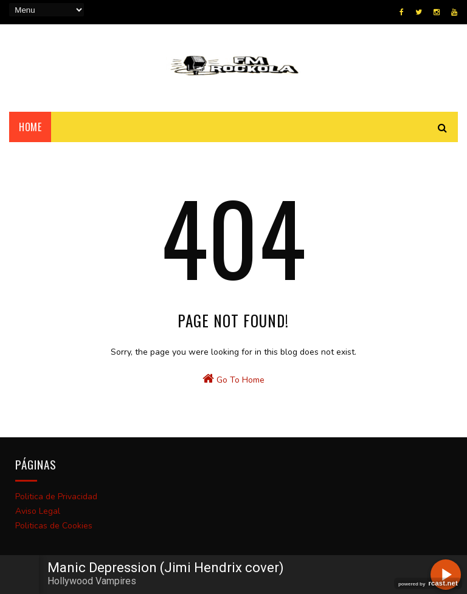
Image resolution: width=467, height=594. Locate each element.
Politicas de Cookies (53, 525)
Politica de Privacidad (56, 496)
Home (30, 127)
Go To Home (233, 379)
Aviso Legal (37, 511)
